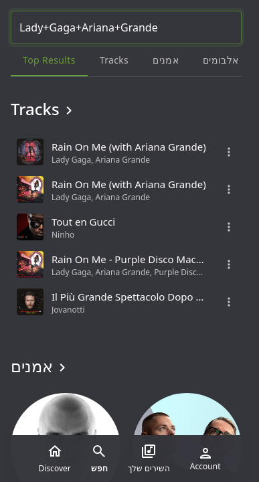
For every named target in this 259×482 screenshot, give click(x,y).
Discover (55, 458)
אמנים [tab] (166, 60)
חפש (99, 458)
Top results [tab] (49, 60)
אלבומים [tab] (220, 60)
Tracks (44, 109)
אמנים (40, 366)
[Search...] (126, 27)
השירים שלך (149, 458)
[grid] (126, 227)
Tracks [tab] (114, 60)
